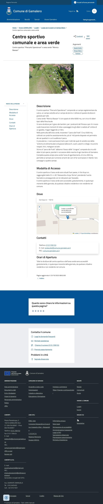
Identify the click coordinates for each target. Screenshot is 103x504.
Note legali (56, 424)
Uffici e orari (8, 451)
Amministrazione (13, 19)
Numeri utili (8, 454)
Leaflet (76, 233)
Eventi (79, 410)
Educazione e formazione (37, 396)
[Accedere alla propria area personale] (84, 2)
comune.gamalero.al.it (51, 250)
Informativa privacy (59, 421)
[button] (67, 217)
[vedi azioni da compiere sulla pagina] (87, 37)
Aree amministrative (11, 387)
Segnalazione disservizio (61, 435)
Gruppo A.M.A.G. (34, 440)
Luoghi (36, 28)
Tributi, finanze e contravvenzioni (63, 391)
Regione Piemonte (11, 2)
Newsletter (80, 423)
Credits (42, 496)
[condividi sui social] (78, 36)
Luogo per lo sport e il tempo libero (53, 28)
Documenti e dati (10, 390)
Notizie (79, 387)
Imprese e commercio (60, 387)
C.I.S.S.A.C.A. (33, 433)
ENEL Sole (32, 421)
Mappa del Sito (59, 496)
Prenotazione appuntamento (62, 437)
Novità (27, 19)
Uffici (6, 406)
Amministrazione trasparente (62, 430)
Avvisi (79, 393)
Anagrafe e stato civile (36, 387)
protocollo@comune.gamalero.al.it (58, 248)
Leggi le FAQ (57, 432)
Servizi (37, 19)
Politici (6, 403)
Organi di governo (10, 396)
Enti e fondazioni (10, 393)
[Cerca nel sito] (93, 11)
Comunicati (80, 390)
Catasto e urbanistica (36, 393)
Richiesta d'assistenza (60, 440)
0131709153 (51, 245)
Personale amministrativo (13, 399)
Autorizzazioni (33, 390)
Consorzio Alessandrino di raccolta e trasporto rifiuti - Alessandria (39, 427)
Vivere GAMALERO (25, 28)
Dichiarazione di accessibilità (62, 427)
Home (14, 28)
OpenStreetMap (86, 233)
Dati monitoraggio (10, 496)
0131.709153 (15, 430)
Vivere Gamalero (50, 19)
